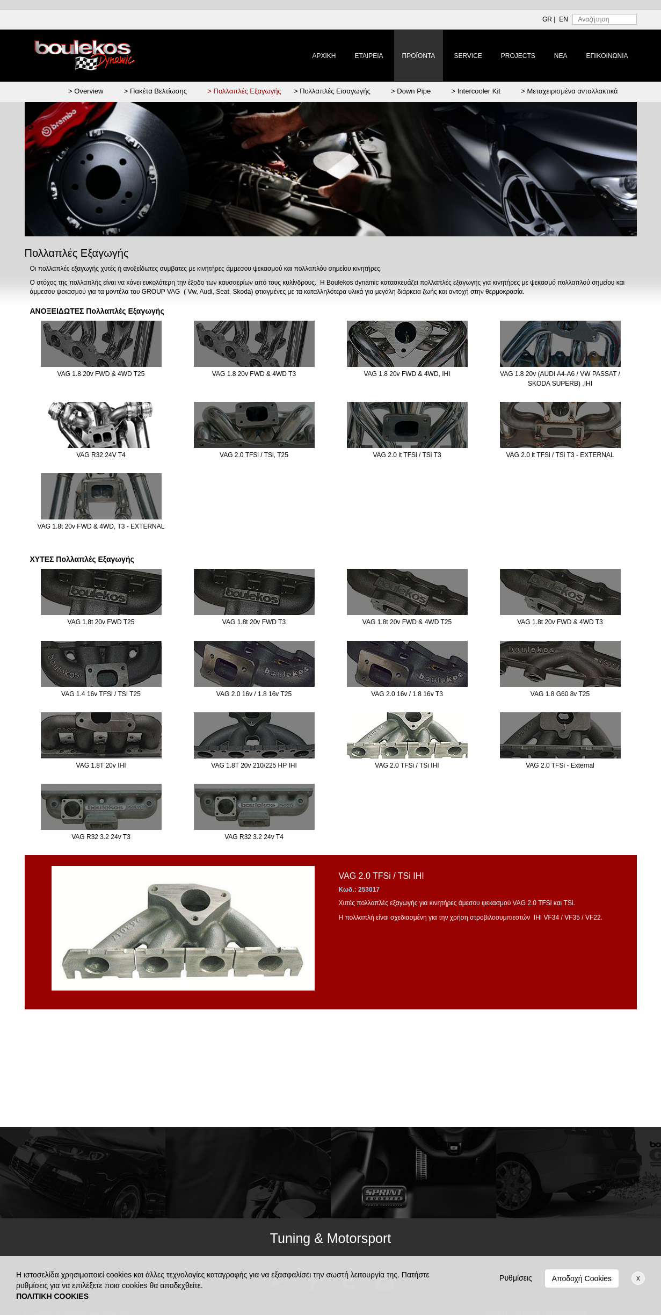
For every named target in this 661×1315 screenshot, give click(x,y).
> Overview (85, 91)
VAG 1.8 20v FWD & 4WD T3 (254, 349)
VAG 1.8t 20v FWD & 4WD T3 (560, 597)
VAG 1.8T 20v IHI (101, 740)
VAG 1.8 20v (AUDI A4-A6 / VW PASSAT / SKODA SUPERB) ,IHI (560, 354)
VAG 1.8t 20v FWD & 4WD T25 (407, 597)
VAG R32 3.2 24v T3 (101, 812)
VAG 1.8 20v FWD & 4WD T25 (101, 349)
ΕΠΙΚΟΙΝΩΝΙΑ (607, 56)
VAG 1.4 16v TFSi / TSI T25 (101, 669)
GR (547, 19)
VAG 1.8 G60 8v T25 (560, 669)
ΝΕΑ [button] (561, 56)
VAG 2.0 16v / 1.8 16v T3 (407, 669)
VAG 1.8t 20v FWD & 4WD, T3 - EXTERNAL (101, 501)
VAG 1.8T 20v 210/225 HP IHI (254, 740)
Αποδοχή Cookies (582, 1278)
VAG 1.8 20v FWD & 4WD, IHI (407, 349)
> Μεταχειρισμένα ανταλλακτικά (569, 91)
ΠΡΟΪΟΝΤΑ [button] (418, 56)
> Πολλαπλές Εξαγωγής (244, 91)
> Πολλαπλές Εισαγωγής (332, 91)
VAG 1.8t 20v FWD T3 (254, 597)
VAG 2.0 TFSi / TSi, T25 (254, 430)
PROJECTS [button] (518, 56)
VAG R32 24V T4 (101, 430)
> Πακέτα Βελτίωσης (155, 91)
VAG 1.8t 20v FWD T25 (101, 597)
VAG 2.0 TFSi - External (560, 740)
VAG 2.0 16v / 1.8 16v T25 (254, 669)
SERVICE (468, 56)
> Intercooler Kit (476, 91)
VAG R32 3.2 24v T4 (254, 812)
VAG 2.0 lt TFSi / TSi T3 (407, 430)
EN (563, 19)
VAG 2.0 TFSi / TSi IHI (407, 740)
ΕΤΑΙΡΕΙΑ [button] (368, 56)
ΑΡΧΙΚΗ (324, 56)
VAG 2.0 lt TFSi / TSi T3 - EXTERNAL (560, 430)
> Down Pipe (411, 91)
